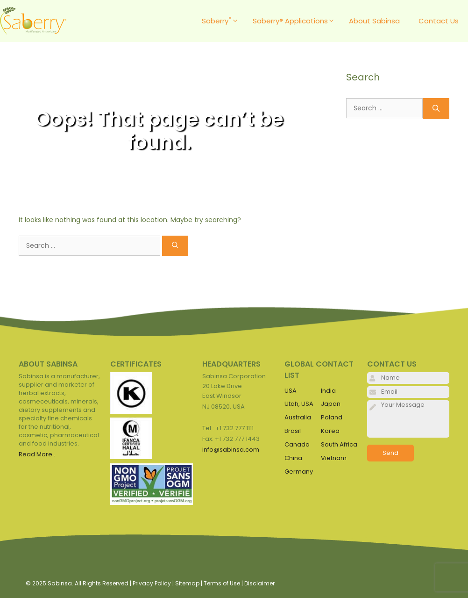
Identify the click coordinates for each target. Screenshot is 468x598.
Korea (330, 430)
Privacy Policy (152, 583)
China (293, 458)
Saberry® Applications (296, 21)
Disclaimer (259, 583)
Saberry (222, 21)
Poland (331, 417)
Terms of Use (222, 583)
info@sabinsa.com (230, 449)
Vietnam (334, 458)
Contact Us (438, 21)
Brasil (292, 430)
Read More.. (37, 454)
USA (290, 390)
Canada (297, 444)
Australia (297, 417)
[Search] (175, 246)
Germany (298, 471)
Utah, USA (298, 403)
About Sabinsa (374, 21)
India (328, 390)
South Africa (339, 444)
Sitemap (187, 583)
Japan (330, 403)
